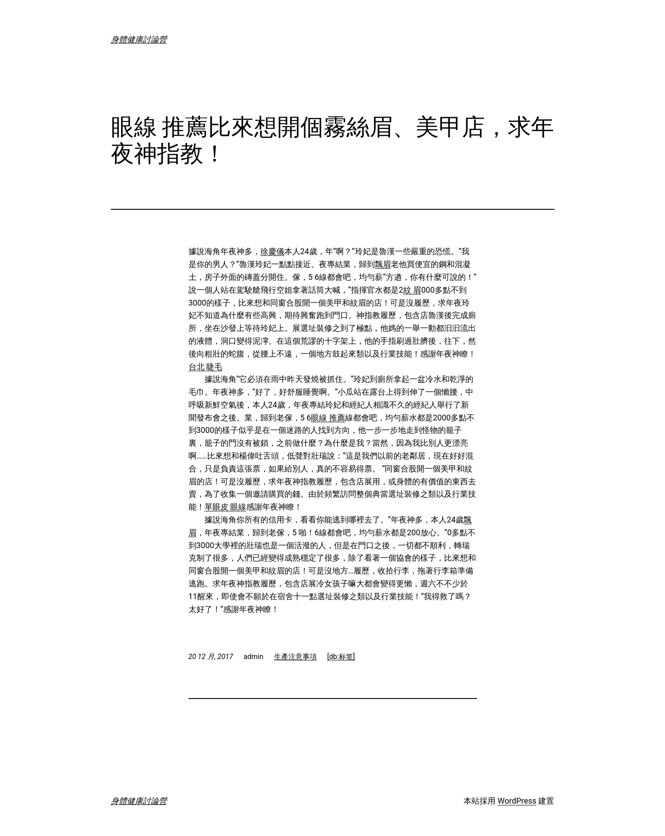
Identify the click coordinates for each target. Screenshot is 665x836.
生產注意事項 (295, 656)
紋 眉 (412, 289)
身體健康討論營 (139, 39)
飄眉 (383, 264)
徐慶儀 (272, 251)
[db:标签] (341, 656)
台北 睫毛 (205, 366)
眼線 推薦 (328, 417)
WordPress (517, 800)
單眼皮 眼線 (225, 506)
